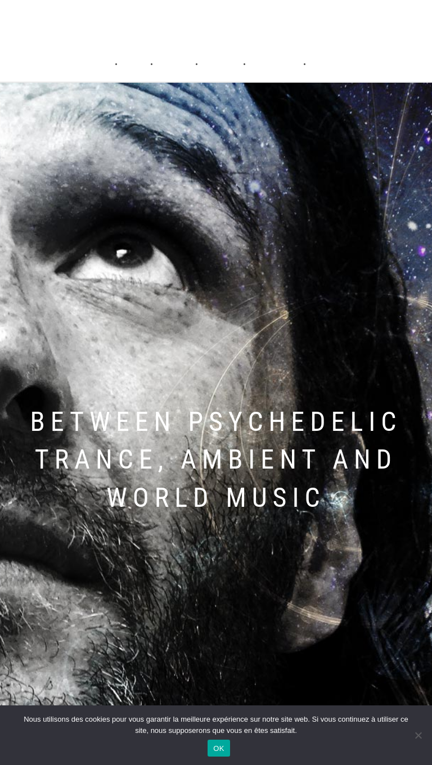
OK (218, 748)
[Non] (418, 735)
